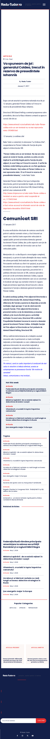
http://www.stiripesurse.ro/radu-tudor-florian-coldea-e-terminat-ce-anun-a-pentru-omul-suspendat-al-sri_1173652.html (24, 196)
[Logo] (21, 4)
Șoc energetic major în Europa (19, 427)
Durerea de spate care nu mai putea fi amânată (22, 483)
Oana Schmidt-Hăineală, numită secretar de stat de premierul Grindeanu (12, 660)
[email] (18, 720)
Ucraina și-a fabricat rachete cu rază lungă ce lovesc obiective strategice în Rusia (26, 419)
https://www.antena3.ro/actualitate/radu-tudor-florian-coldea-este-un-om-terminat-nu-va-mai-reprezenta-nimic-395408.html (24, 127)
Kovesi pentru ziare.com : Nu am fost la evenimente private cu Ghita (37, 660)
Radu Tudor (26, 81)
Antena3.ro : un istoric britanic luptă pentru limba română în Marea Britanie (22, 499)
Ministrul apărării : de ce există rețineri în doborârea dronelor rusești (23, 401)
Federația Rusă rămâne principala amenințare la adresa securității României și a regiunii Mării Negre (26, 391)
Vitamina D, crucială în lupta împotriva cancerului (23, 410)
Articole (7, 56)
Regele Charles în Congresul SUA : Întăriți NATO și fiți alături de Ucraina (23, 490)
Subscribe (41, 720)
